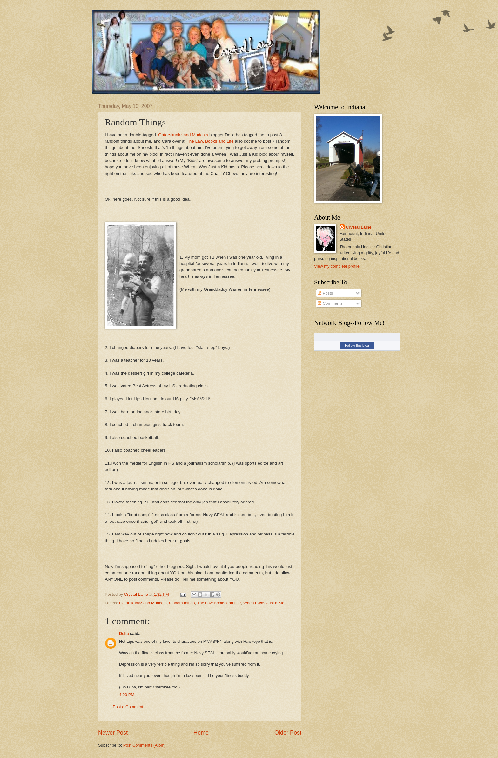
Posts (325, 293)
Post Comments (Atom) (144, 745)
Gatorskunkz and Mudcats (183, 134)
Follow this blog (357, 345)
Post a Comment (128, 706)
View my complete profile (337, 266)
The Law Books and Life (219, 603)
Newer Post (113, 732)
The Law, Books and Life (209, 141)
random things (182, 603)
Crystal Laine (359, 227)
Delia (124, 633)
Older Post (287, 732)
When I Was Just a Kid (264, 603)
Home (201, 732)
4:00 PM (126, 694)
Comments (330, 303)
